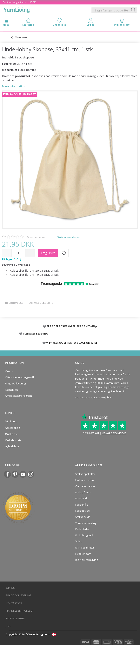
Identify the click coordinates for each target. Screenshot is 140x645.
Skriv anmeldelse (68, 237)
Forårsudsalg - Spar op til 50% (19, 2)
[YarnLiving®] (16, 9)
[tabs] (122, 23)
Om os (9, 371)
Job (8, 626)
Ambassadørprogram (18, 395)
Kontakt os (11, 389)
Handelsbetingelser (19, 610)
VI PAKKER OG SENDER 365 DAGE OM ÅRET (71, 342)
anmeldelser (36, 237)
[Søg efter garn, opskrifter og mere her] (133, 10)
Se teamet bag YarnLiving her (93, 397)
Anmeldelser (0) (42, 303)
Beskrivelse (14, 303)
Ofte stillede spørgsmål (19, 377)
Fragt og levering (15, 383)
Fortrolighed (15, 618)
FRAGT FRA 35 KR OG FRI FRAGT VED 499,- (72, 326)
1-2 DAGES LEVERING (35, 333)
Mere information (13, 86)
